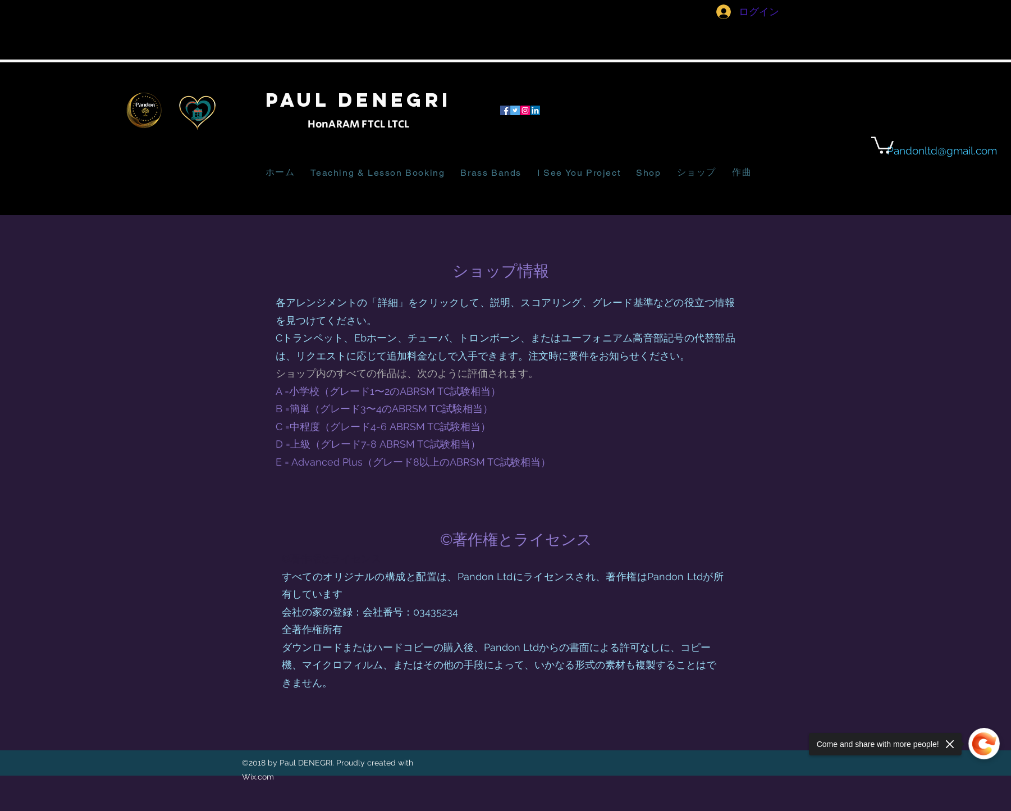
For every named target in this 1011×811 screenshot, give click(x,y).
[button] (882, 144)
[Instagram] (525, 110)
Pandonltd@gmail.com (942, 150)
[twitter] (515, 110)
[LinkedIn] (535, 110)
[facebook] (505, 110)
